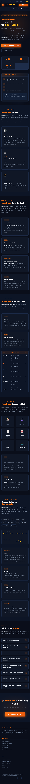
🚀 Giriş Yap (23, 4)
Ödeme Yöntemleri (6, 763)
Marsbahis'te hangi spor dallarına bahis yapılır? (15, 667)
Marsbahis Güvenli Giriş (6, 759)
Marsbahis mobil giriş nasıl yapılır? (15, 654)
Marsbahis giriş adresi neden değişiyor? (15, 660)
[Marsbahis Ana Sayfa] (8, 5)
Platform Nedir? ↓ (8, 50)
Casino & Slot (5, 747)
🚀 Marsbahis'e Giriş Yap (11, 45)
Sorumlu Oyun (5, 767)
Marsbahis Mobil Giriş (6, 761)
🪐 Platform (6, 9)
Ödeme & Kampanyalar (7, 749)
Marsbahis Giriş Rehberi (7, 743)
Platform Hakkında (6, 741)
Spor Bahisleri (5, 745)
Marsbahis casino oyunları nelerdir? (15, 674)
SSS (3, 752)
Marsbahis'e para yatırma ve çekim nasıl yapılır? (15, 680)
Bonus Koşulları (5, 765)
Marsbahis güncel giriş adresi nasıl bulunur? (15, 648)
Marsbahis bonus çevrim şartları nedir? (15, 687)
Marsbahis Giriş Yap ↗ (15, 714)
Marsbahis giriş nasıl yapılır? (15, 642)
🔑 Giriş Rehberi (15, 9)
